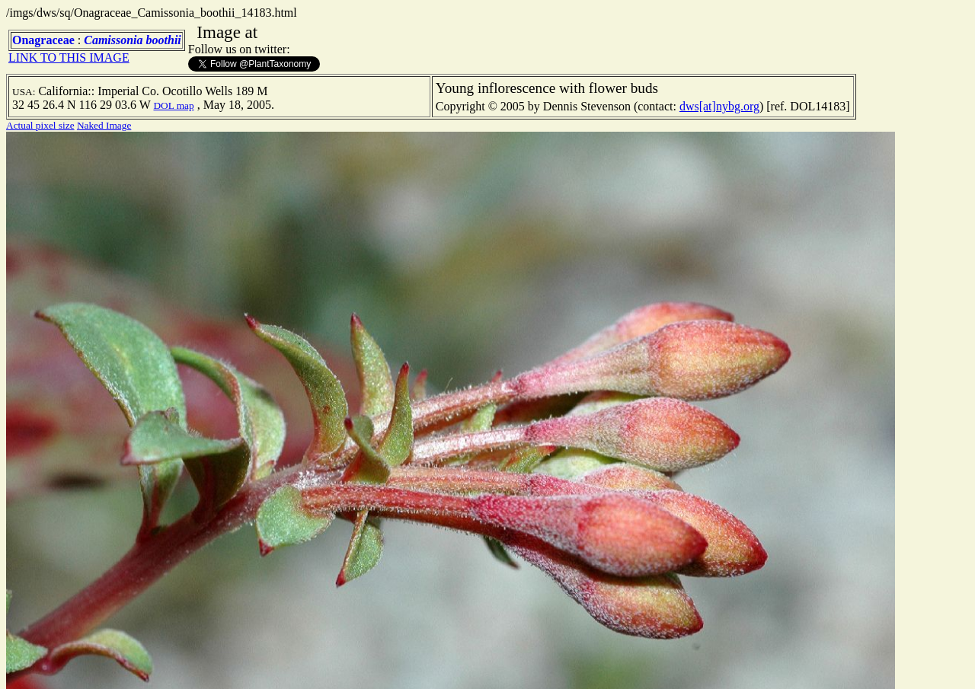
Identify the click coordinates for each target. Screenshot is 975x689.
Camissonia (113, 39)
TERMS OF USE (747, 664)
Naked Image (104, 125)
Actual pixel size (40, 125)
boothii (163, 39)
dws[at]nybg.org (719, 106)
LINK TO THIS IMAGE (68, 57)
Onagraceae (43, 39)
